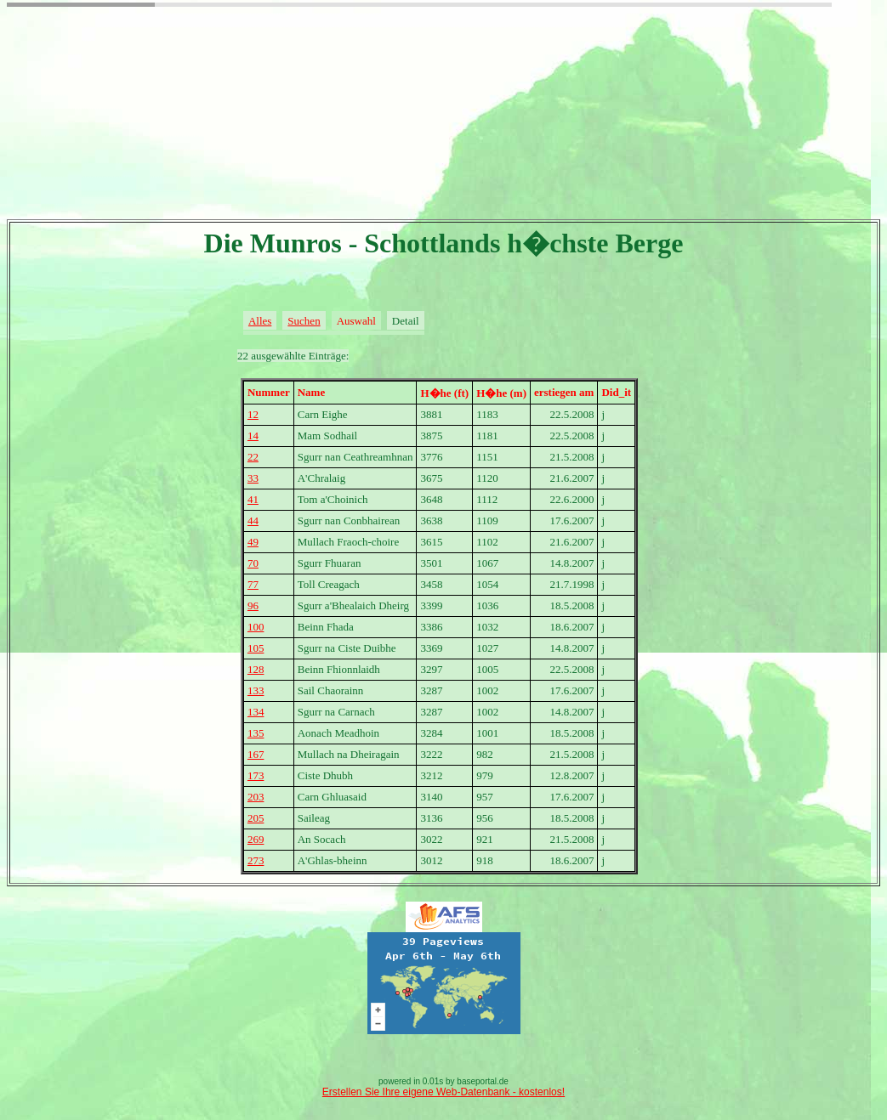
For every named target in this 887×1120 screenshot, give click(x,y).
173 (255, 775)
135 (255, 733)
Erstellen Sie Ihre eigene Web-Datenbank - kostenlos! (443, 1092)
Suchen (303, 320)
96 (253, 605)
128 (255, 669)
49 (253, 541)
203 (255, 796)
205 (255, 818)
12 (253, 414)
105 (255, 648)
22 (253, 456)
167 (255, 754)
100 (255, 626)
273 (255, 860)
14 (253, 435)
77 (253, 584)
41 (253, 499)
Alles (259, 320)
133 (255, 690)
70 (253, 563)
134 (255, 711)
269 (255, 839)
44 (253, 520)
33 (253, 478)
